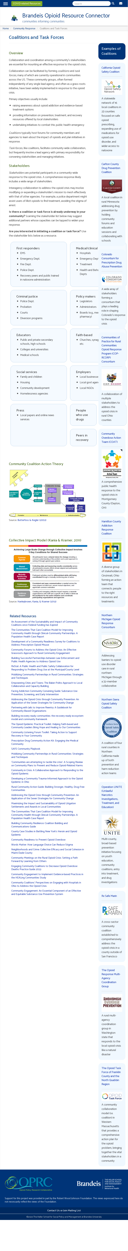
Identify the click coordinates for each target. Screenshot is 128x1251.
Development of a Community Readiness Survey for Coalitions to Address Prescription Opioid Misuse (45, 643)
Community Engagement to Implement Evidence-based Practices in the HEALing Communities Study (47, 876)
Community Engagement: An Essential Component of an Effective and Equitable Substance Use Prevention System (46, 892)
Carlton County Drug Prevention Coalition (111, 168)
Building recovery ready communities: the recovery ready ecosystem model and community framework (47, 717)
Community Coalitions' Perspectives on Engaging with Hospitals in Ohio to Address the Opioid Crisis (46, 884)
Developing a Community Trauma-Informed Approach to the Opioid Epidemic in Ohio (47, 780)
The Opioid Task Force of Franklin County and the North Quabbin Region (111, 1076)
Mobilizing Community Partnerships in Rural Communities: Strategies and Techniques (47, 676)
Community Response (24, 29)
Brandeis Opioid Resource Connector (66, 15)
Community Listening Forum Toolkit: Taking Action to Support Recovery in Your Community (44, 734)
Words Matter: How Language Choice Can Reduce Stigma (42, 845)
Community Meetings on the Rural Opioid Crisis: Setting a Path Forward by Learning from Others (44, 859)
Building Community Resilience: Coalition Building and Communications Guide (39, 825)
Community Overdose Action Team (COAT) (111, 437)
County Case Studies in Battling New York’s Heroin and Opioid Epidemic (44, 833)
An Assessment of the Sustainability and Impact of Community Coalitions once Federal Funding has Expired (44, 623)
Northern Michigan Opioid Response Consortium (111, 621)
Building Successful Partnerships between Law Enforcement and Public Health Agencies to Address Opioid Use (45, 660)
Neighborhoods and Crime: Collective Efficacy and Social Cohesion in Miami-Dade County (47, 851)
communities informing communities (43, 21)
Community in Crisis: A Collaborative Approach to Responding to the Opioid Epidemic (47, 772)
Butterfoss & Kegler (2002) (32, 520)
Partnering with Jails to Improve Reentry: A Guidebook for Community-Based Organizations (41, 709)
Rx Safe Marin (109, 896)
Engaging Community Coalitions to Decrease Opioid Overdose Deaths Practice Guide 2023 (44, 868)
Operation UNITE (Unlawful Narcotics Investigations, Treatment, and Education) (112, 797)
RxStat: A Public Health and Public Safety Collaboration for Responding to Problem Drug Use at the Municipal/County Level (45, 668)
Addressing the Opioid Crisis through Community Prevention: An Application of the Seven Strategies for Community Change (45, 701)
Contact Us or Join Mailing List (64, 1210)
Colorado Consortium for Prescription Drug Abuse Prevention (112, 260)
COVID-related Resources (27, 3)
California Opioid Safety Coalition (111, 69)
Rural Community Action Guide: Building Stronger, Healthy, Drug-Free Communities (47, 788)
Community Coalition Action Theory (36, 464)
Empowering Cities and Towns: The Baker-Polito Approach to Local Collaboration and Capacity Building (46, 684)
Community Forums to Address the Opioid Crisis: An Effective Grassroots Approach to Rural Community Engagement (43, 651)
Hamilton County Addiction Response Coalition (111, 527)
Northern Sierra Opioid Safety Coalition (110, 703)
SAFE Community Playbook (25, 749)
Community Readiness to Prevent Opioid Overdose (38, 840)
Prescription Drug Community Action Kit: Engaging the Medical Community (44, 742)
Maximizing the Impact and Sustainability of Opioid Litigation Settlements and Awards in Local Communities (43, 805)
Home (6, 29)
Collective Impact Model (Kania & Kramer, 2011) (45, 540)
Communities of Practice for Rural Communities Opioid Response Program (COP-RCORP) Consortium (111, 349)
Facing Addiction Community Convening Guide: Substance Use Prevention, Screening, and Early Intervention (44, 693)
